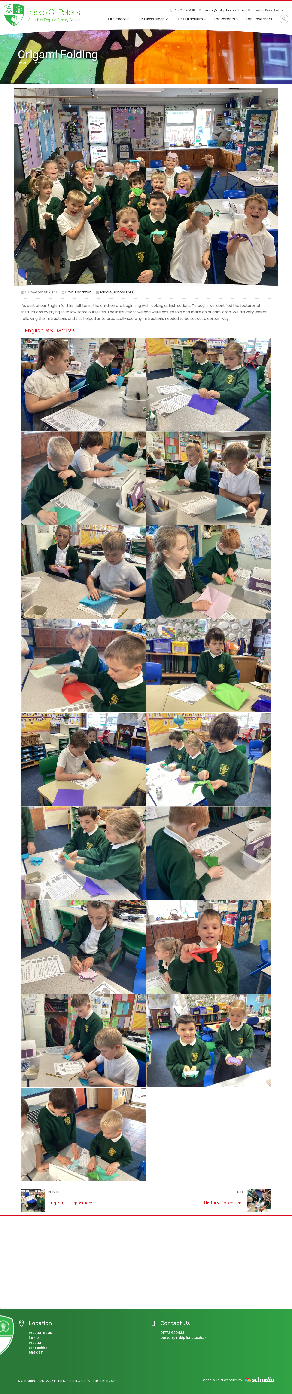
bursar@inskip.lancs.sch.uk (221, 10)
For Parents (226, 19)
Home (22, 63)
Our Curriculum (190, 19)
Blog (36, 63)
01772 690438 (182, 10)
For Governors (259, 19)
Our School (117, 19)
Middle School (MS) (117, 292)
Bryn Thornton (78, 292)
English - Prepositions (71, 1203)
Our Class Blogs (152, 19)
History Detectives (224, 1203)
